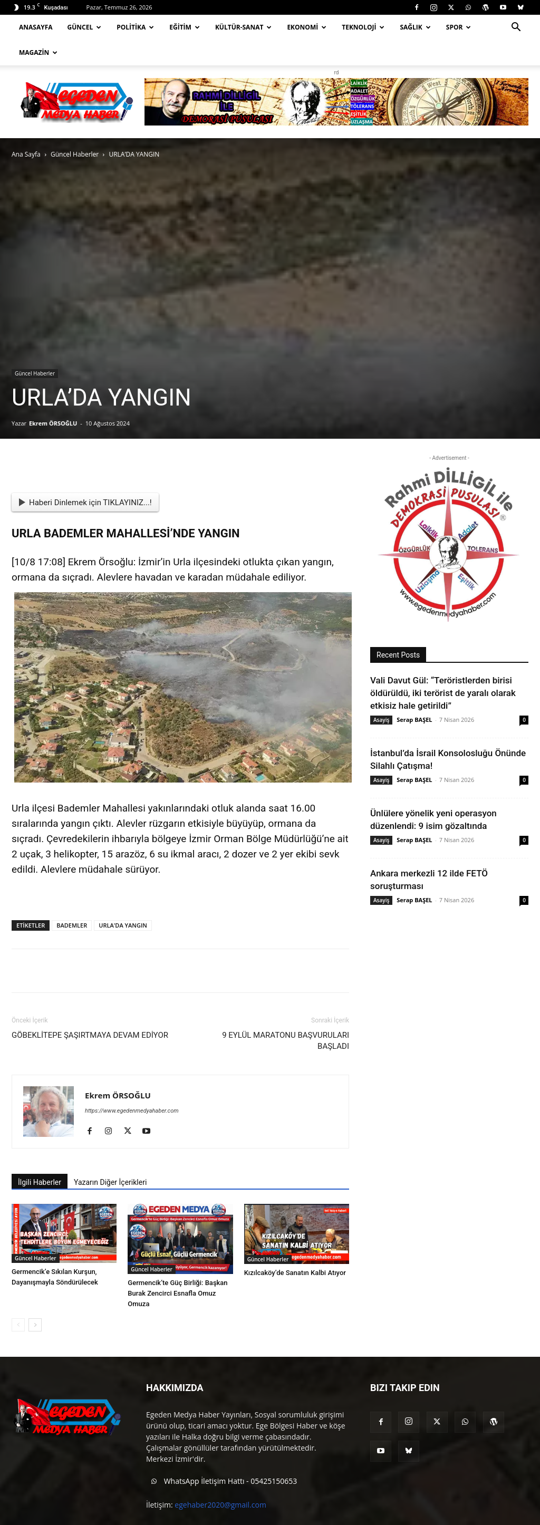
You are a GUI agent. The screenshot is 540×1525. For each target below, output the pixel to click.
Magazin (38, 52)
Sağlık (415, 27)
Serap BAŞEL (414, 694)
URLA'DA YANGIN (123, 900)
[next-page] (35, 1299)
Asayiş (381, 694)
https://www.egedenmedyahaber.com (132, 1085)
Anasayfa (36, 27)
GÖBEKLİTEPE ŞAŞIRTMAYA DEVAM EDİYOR (90, 1010)
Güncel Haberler (75, 128)
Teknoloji (363, 27)
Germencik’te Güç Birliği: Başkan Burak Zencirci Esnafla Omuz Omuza (177, 1267)
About (444, 1515)
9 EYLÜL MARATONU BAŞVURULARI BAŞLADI (285, 1015)
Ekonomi (306, 27)
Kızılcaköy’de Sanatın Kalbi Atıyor (295, 1247)
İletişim (496, 1515)
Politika (135, 27)
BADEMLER (71, 900)
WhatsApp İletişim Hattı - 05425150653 (221, 1456)
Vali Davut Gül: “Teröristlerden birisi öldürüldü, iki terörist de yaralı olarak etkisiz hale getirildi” (443, 668)
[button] (515, 28)
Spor (458, 27)
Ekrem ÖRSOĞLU (53, 398)
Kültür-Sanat (243, 27)
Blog (469, 1515)
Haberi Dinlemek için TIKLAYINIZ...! (85, 477)
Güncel (85, 27)
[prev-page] (18, 1299)
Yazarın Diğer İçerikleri (110, 1157)
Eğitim (184, 27)
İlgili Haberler (39, 1157)
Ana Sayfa (26, 128)
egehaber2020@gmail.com (220, 1479)
